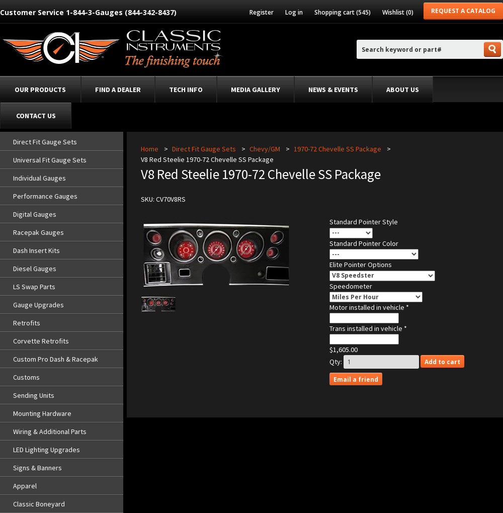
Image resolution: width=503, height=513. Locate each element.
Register (261, 12)
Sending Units (33, 395)
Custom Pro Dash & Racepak (55, 359)
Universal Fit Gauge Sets (50, 159)
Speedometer (350, 286)
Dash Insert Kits (36, 250)
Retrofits (26, 322)
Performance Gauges (45, 196)
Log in (294, 12)
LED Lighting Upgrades (46, 449)
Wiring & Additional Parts (50, 431)
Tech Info (186, 89)
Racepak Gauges (38, 232)
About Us (402, 89)
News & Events (333, 89)
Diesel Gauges (34, 268)
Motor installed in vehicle (367, 307)
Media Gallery (255, 89)
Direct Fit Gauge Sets (45, 141)
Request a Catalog (463, 11)
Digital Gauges (34, 214)
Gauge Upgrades (38, 304)
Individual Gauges (39, 178)
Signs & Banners (37, 467)
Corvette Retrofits (41, 341)
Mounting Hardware (42, 413)
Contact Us (36, 115)
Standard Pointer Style (363, 221)
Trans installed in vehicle (366, 328)
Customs (26, 377)
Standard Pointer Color (363, 243)
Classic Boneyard (39, 503)
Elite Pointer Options (360, 264)
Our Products (40, 89)
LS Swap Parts (34, 286)
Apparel (25, 485)
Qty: (335, 361)
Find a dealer (118, 89)
